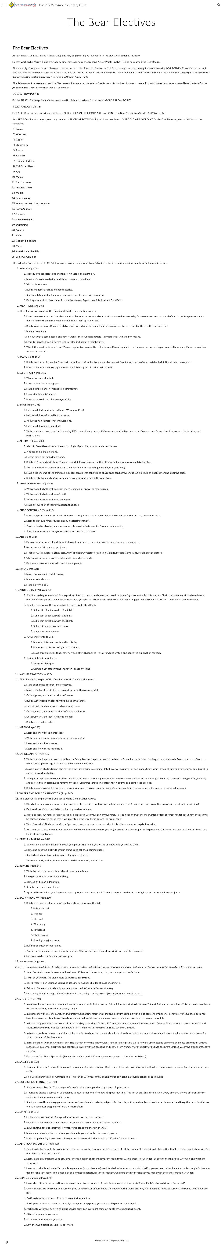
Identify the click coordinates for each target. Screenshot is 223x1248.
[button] (4, 5)
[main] (111, 22)
